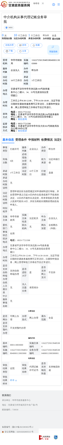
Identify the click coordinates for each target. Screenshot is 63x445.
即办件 (46, 35)
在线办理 (9, 45)
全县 (54, 35)
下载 (11, 51)
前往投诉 (22, 131)
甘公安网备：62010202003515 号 (18, 432)
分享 (24, 51)
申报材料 (34, 139)
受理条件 (21, 139)
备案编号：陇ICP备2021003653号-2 (17, 427)
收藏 (38, 45)
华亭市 (11, 27)
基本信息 (8, 139)
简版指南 (53, 51)
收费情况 (47, 139)
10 (15, 35)
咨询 (24, 45)
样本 (12, 380)
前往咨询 (22, 119)
